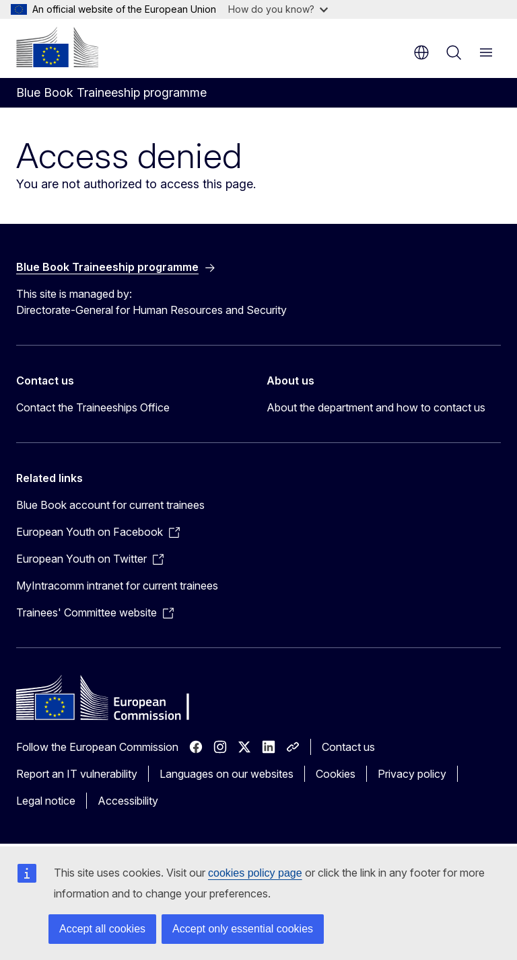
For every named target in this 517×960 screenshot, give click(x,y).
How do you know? (278, 9)
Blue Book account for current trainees (110, 505)
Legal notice (45, 800)
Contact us (348, 747)
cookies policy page (255, 873)
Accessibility (128, 800)
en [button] (421, 52)
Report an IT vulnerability (76, 774)
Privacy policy (412, 774)
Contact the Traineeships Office (93, 407)
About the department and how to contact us (376, 407)
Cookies (335, 774)
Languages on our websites (227, 774)
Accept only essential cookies (242, 928)
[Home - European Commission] (57, 47)
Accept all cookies (102, 928)
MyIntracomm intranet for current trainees (117, 585)
